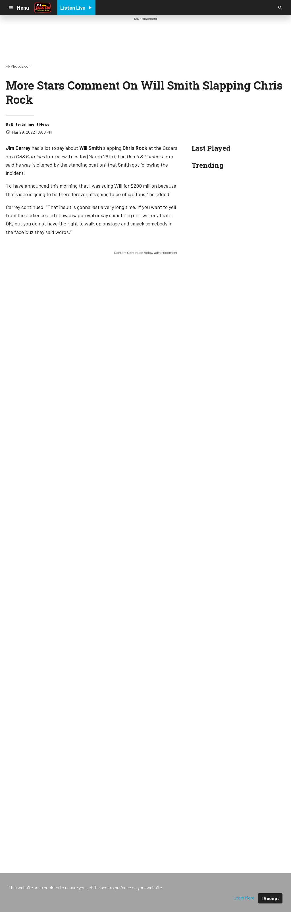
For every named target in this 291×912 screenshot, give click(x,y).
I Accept (270, 898)
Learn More (243, 897)
